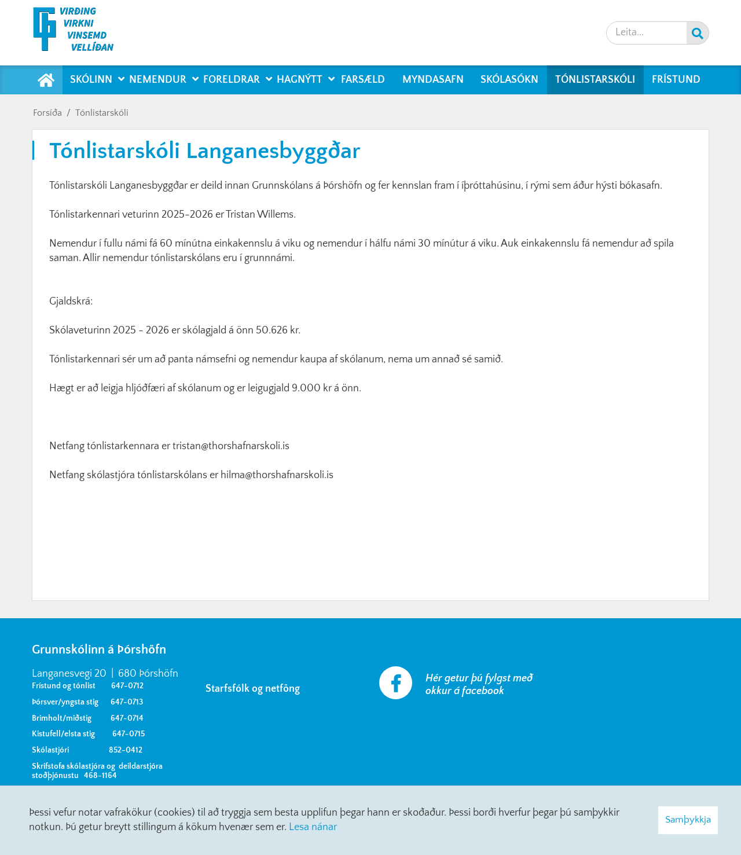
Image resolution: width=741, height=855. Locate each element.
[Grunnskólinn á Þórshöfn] (81, 32)
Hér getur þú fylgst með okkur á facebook (479, 685)
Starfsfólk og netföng (255, 689)
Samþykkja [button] (688, 819)
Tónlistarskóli (102, 113)
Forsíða (47, 113)
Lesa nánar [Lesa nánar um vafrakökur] (313, 827)
